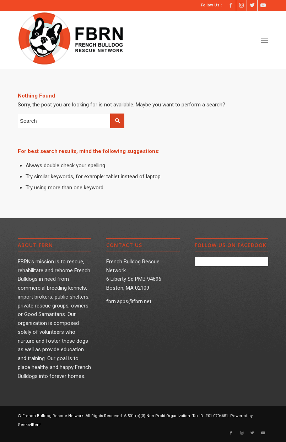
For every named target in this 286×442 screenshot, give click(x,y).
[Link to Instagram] (241, 5)
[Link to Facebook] (231, 5)
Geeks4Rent (29, 424)
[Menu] (264, 40)
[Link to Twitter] (252, 5)
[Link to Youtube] (263, 5)
